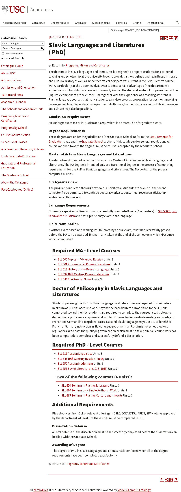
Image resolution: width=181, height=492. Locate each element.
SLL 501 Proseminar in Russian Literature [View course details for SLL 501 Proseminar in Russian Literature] (84, 264)
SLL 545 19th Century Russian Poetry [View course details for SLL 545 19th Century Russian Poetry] (81, 359)
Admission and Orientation (18, 87)
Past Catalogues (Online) (17, 189)
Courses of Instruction (15, 135)
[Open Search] (177, 22)
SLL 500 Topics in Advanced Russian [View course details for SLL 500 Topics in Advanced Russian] (80, 259)
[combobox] (145, 30)
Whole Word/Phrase (14, 53)
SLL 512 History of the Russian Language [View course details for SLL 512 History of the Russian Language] (83, 269)
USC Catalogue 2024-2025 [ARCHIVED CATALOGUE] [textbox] (134, 30)
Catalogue (38, 22)
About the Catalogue (14, 182)
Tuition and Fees (12, 95)
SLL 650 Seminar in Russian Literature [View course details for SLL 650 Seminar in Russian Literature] (85, 385)
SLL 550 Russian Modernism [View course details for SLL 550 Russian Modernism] (75, 364)
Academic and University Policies (22, 149)
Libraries (121, 22)
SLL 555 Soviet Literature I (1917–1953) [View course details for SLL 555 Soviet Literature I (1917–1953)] (82, 369)
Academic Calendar (14, 22)
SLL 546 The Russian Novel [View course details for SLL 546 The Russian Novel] (75, 279)
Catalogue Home (12, 66)
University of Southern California (13, 9)
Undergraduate (60, 22)
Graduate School (92, 141)
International (155, 22)
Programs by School (14, 128)
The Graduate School (15, 175)
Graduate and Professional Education (18, 165)
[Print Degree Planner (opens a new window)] (162, 38)
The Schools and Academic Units (22, 109)
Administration (11, 80)
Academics (41, 9)
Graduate (80, 22)
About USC (8, 73)
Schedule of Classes (14, 142)
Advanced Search (12, 58)
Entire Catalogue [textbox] (10, 43)
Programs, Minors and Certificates (15, 118)
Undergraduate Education (18, 156)
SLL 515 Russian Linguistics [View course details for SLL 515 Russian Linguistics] (75, 354)
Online (137, 22)
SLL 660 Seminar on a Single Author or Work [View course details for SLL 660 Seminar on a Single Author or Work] (89, 390)
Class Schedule (101, 22)
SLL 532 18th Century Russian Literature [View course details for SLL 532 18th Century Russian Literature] (83, 274)
